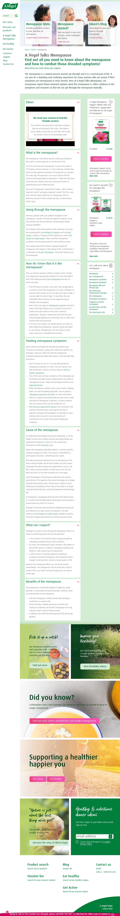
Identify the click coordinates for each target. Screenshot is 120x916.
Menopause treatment (97, 283)
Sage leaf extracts (36, 385)
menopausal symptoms (57, 306)
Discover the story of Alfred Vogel (50, 843)
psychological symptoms (50, 233)
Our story (7, 22)
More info (94, 176)
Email (98, 869)
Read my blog (96, 38)
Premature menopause (98, 299)
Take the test (64, 42)
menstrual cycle (47, 445)
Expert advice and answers (38, 38)
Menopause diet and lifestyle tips (97, 287)
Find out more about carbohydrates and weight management (64, 721)
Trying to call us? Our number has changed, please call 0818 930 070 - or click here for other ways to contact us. (60, 914)
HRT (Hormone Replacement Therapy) (98, 292)
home (27, 50)
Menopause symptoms (98, 280)
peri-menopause (47, 252)
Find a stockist (101, 159)
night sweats (40, 239)
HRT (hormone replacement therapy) (43, 407)
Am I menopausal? (96, 277)
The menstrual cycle (97, 312)
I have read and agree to (95, 843)
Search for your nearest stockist (41, 880)
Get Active (8, 48)
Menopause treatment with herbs (42, 395)
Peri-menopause (95, 296)
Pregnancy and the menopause (96, 303)
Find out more (40, 665)
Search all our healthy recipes (76, 880)
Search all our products (37, 869)
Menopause (93, 274)
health (33, 50)
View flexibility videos (95, 666)
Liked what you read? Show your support (47, 68)
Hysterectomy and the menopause (97, 308)
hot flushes (40, 514)
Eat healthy (8, 43)
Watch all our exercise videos (75, 892)
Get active (38, 779)
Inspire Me (67, 869)
